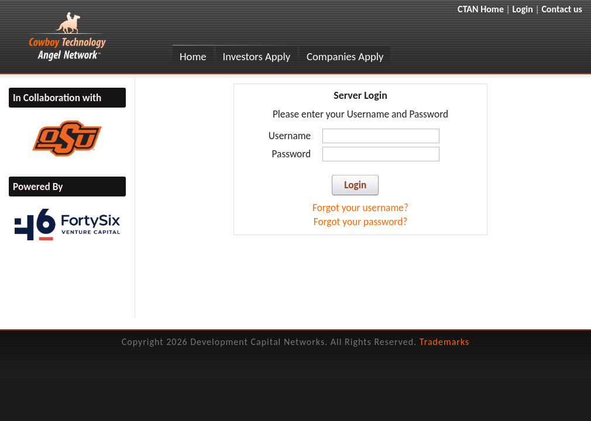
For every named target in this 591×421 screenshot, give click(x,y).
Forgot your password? (361, 221)
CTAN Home (481, 9)
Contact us (561, 9)
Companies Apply (345, 56)
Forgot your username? (360, 207)
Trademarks (445, 341)
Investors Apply (257, 56)
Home (193, 56)
